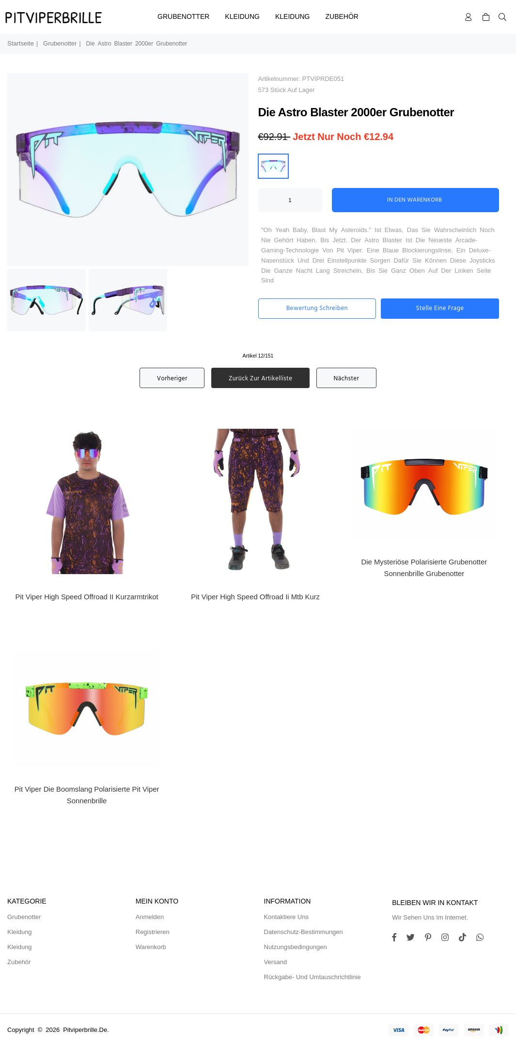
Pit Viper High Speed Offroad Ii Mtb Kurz (255, 597)
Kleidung (242, 16)
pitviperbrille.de (85, 1029)
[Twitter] (414, 938)
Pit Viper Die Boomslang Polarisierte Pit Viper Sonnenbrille (87, 795)
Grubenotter (183, 16)
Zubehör (342, 16)
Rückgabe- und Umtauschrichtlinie (312, 977)
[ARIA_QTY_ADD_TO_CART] (290, 200)
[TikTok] (466, 938)
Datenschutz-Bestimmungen (303, 932)
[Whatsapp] (483, 938)
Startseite (20, 43)
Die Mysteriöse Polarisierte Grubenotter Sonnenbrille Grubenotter (424, 568)
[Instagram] (431, 938)
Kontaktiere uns (286, 917)
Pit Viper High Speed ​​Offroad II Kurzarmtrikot (86, 597)
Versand (275, 962)
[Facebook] (398, 938)
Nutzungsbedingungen (295, 947)
